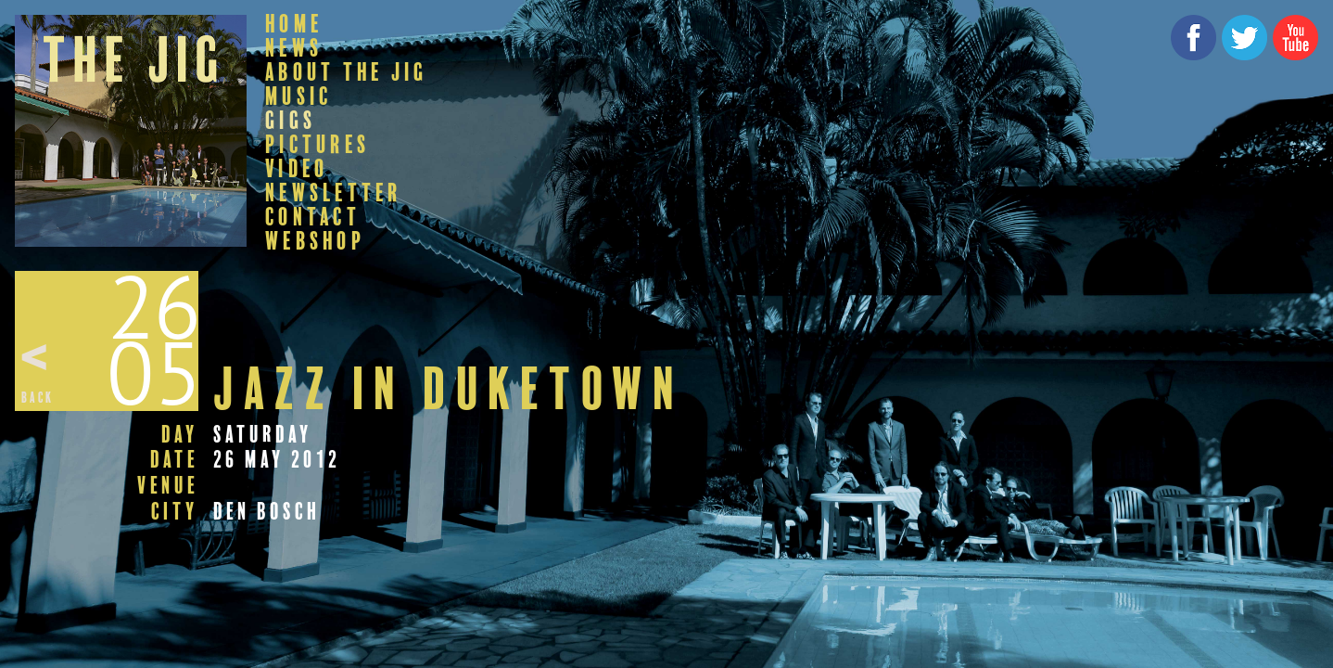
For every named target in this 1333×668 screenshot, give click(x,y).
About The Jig (346, 72)
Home (294, 24)
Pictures (317, 145)
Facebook (1193, 37)
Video (296, 169)
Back (37, 397)
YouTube (1295, 37)
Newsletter (333, 193)
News (294, 48)
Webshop (315, 241)
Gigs (290, 120)
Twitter (1244, 37)
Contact (313, 217)
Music (298, 96)
